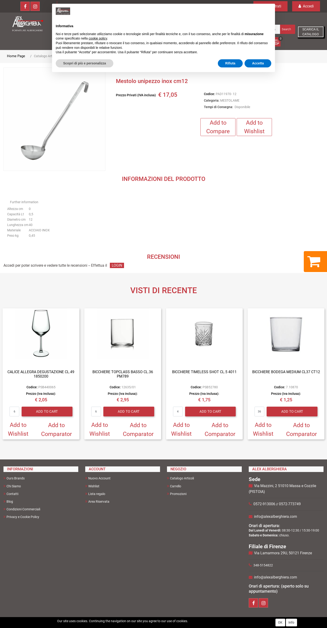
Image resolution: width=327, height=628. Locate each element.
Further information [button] (24, 202)
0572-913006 (264, 504)
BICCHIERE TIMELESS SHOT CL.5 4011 (204, 372)
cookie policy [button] (98, 38)
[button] (287, 29)
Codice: (209, 94)
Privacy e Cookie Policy (21, 517)
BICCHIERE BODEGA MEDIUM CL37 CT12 (286, 372)
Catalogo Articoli (46, 56)
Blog (8, 501)
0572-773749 (290, 504)
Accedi (306, 6)
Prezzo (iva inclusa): (41, 393)
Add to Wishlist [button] (254, 127)
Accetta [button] (258, 63)
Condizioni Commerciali (21, 509)
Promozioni (176, 494)
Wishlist (92, 486)
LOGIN (117, 265)
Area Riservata (97, 501)
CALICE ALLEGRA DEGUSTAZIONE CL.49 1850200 (40, 374)
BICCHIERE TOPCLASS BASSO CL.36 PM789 (122, 374)
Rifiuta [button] (230, 63)
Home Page (16, 56)
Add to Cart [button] (47, 411)
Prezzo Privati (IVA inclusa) (136, 95)
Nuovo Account (98, 478)
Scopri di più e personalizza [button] (84, 63)
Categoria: (211, 100)
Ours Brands (14, 478)
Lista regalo (95, 494)
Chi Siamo (12, 486)
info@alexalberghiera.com (275, 516)
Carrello (174, 486)
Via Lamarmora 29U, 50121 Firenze (283, 553)
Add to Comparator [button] (56, 429)
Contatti (10, 494)
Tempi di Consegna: (218, 107)
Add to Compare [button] (218, 127)
